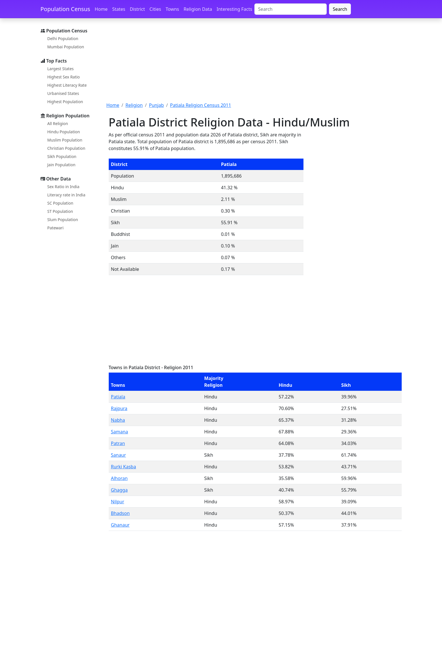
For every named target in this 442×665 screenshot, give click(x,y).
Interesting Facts (234, 9)
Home (101, 9)
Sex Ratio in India (63, 186)
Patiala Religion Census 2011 (200, 105)
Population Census (65, 9)
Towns (172, 9)
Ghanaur (120, 525)
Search (340, 9)
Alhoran (119, 478)
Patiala (118, 397)
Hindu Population (63, 131)
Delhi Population (62, 38)
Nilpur (117, 501)
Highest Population (65, 101)
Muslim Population (64, 140)
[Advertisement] (254, 63)
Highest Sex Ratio (63, 77)
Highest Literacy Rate (67, 85)
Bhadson (120, 513)
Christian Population (66, 148)
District (137, 9)
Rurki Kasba (123, 467)
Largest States (60, 68)
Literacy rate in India (66, 195)
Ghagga (119, 490)
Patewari (55, 227)
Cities (155, 9)
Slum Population (62, 219)
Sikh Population (62, 156)
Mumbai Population (65, 46)
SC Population (60, 203)
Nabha (118, 420)
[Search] (290, 9)
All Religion (57, 123)
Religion (134, 105)
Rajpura (119, 408)
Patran (118, 443)
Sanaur (118, 455)
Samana (119, 432)
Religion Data (198, 9)
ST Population (60, 211)
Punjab (156, 105)
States (118, 9)
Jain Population (61, 164)
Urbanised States (63, 93)
